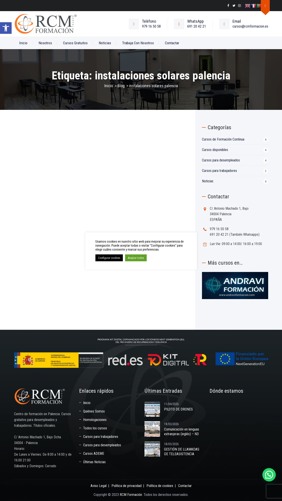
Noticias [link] (105, 43)
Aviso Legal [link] (99, 486)
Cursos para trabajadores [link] (219, 171)
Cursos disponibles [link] (215, 150)
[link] (6, 28)
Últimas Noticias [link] (94, 462)
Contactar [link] (172, 43)
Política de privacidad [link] (126, 486)
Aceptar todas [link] (136, 258)
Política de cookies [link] (159, 486)
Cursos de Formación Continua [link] (223, 139)
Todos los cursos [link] (95, 428)
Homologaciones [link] (95, 420)
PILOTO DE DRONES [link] (178, 409)
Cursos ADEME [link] (93, 453)
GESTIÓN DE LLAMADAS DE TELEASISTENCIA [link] (181, 451)
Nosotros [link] (45, 43)
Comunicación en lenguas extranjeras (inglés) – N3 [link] (181, 431)
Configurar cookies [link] (109, 258)
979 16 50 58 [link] (151, 26)
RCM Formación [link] (131, 495)
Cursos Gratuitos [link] (75, 43)
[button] (269, 474)
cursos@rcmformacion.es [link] (250, 26)
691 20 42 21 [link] (196, 26)
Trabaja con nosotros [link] (138, 43)
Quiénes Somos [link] (94, 411)
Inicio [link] (23, 43)
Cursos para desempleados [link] (221, 160)
